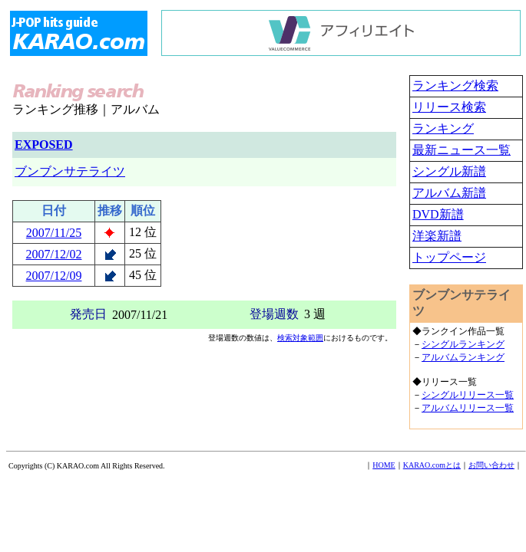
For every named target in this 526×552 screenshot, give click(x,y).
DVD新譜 (438, 214)
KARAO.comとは (432, 465)
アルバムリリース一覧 (468, 407)
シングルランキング (463, 344)
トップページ (449, 257)
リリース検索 (449, 106)
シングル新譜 (449, 171)
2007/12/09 (54, 275)
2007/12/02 (54, 254)
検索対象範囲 (300, 338)
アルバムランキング (463, 357)
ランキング (443, 128)
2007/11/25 (53, 232)
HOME (383, 465)
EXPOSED (44, 144)
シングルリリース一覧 (468, 394)
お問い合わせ (491, 465)
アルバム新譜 (449, 192)
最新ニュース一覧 (461, 149)
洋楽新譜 (436, 235)
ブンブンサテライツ (70, 171)
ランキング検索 (455, 85)
